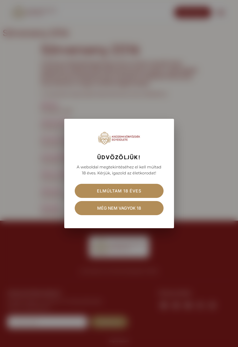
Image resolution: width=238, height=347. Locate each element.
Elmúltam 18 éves (119, 190)
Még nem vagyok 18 (119, 208)
